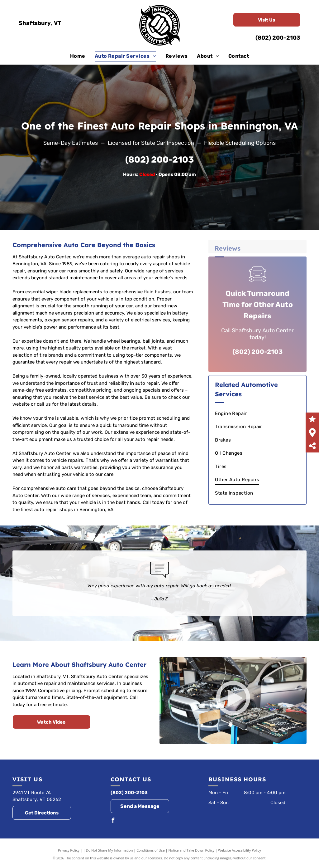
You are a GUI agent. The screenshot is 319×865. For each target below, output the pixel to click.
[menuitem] (77, 56)
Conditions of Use (150, 850)
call (40, 404)
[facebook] (113, 821)
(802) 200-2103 (277, 37)
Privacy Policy (68, 850)
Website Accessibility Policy (239, 850)
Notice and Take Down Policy (192, 850)
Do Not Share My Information (109, 850)
